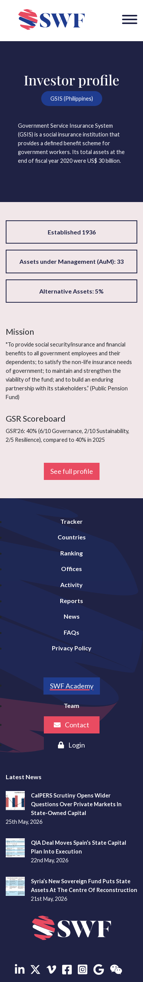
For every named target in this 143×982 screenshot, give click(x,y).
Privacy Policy (72, 647)
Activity (71, 584)
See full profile (71, 471)
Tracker (71, 521)
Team (71, 705)
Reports (71, 600)
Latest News (24, 776)
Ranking (71, 553)
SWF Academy (71, 686)
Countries (72, 537)
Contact (71, 724)
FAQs (71, 632)
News (72, 616)
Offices (71, 568)
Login (71, 745)
